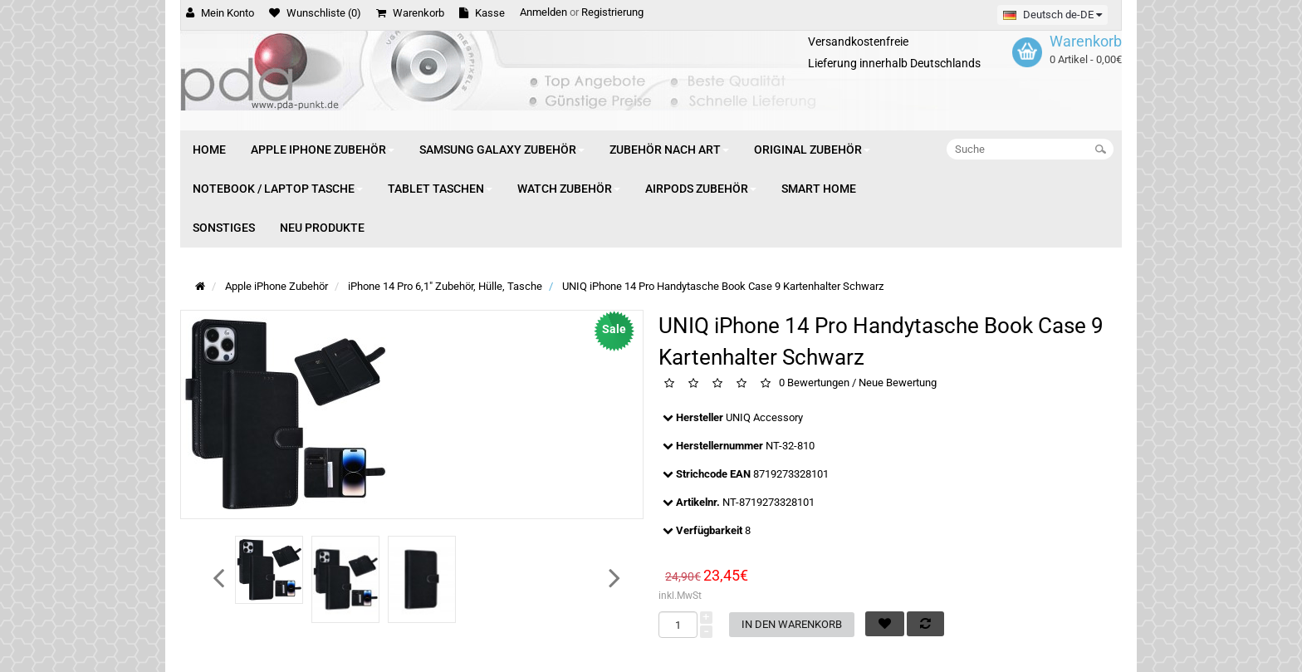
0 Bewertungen (814, 383)
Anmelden (543, 12)
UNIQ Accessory (764, 417)
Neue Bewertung (898, 383)
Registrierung (612, 12)
